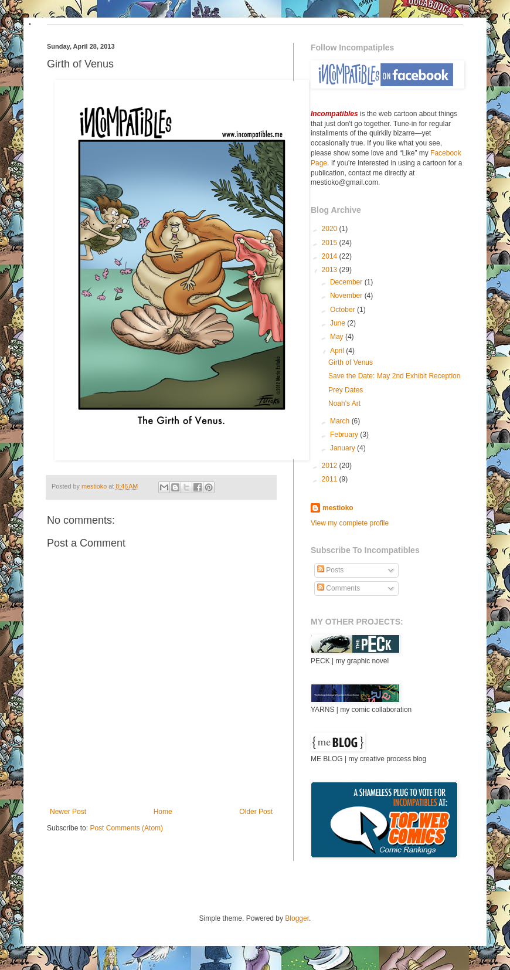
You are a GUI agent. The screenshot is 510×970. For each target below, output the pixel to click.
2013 (330, 270)
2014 (330, 256)
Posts (330, 570)
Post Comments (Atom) (126, 828)
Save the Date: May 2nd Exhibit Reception (394, 376)
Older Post (256, 812)
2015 (330, 243)
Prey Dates (345, 390)
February (345, 434)
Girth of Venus (350, 362)
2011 (330, 479)
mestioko (94, 486)
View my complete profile (350, 523)
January (343, 448)
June (338, 323)
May (337, 337)
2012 (330, 466)
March (341, 421)
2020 (330, 229)
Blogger (297, 918)
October (343, 310)
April (338, 351)
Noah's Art (344, 403)
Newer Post (68, 812)
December (347, 282)
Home (163, 812)
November (347, 295)
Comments (338, 588)
